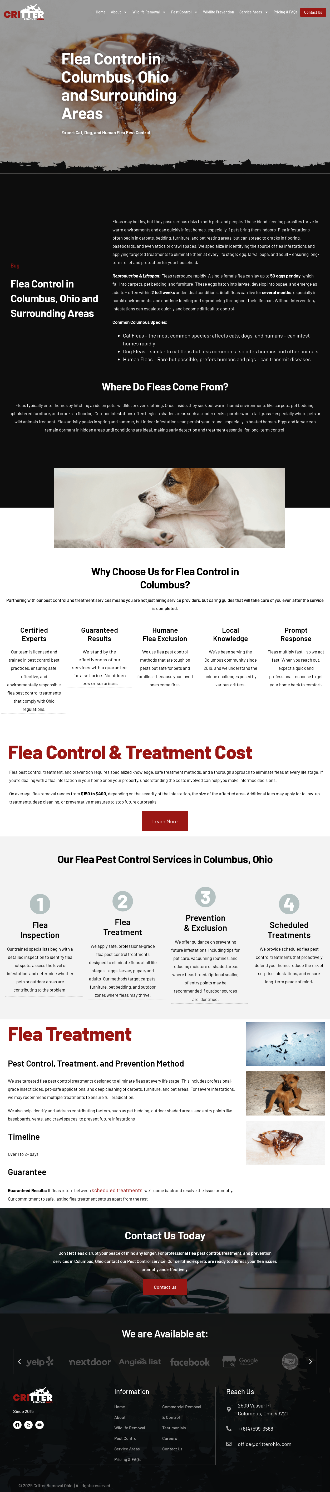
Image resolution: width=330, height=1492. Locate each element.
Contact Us (172, 1448)
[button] (19, 1361)
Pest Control (184, 12)
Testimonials (174, 1427)
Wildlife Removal (149, 12)
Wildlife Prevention (218, 12)
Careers (169, 1437)
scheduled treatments (117, 1189)
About (119, 12)
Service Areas (253, 12)
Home (101, 12)
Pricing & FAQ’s (286, 12)
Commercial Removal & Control (181, 1411)
